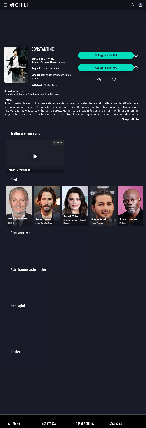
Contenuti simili (22, 232)
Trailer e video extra (26, 134)
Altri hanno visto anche (28, 269)
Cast (14, 179)
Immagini (18, 306)
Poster (16, 351)
